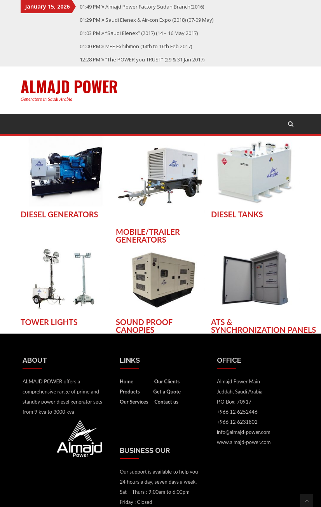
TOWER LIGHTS (49, 322)
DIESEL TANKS (237, 214)
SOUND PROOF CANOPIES (144, 325)
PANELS (302, 329)
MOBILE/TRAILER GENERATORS (148, 235)
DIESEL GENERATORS (59, 214)
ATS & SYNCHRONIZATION (249, 325)
